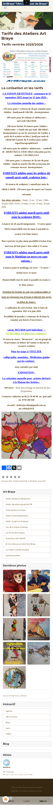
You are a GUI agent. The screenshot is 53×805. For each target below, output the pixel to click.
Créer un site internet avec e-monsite (26, 787)
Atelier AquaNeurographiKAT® (19, 504)
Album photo (11, 717)
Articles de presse (13, 555)
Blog (8, 722)
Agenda (9, 711)
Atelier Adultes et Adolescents (18, 499)
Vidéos (8, 734)
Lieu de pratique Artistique (17, 527)
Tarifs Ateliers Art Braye (15, 510)
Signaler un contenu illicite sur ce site (26, 791)
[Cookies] (6, 799)
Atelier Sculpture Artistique (17, 521)
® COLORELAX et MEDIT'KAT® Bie (20, 544)
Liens (8, 728)
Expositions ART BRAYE (16, 538)
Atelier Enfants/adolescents (17, 516)
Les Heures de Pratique (15, 533)
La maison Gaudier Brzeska (17, 550)
